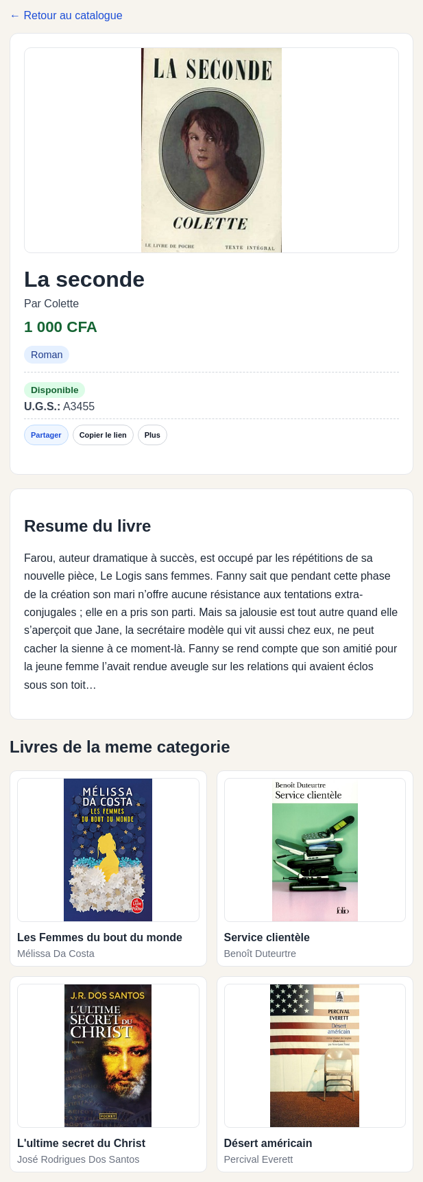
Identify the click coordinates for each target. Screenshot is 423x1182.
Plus (152, 435)
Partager (46, 435)
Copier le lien (103, 435)
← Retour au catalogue (66, 15)
